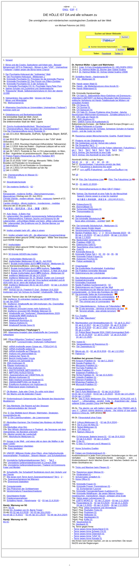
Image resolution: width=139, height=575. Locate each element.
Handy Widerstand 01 (87, 88)
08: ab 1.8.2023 (116, 327)
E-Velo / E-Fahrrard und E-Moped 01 (93, 444)
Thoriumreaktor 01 (85, 211)
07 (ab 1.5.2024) (101, 235)
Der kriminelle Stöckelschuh (88, 218)
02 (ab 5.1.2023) (105, 361)
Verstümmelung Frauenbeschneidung (24, 491)
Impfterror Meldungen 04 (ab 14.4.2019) (27, 275)
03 (4, 139)
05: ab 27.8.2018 (118, 325)
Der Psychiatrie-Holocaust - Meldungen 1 (26, 77)
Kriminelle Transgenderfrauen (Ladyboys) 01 (97, 491)
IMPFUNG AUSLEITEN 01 (21, 372)
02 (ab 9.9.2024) (101, 503)
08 (4, 158)
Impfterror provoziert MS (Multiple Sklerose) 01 (29, 311)
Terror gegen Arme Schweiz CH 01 (90, 531)
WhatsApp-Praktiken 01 (86, 382)
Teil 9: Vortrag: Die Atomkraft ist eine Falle (91, 155)
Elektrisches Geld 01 (86, 245)
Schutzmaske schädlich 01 (87, 477)
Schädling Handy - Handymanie (21, 500)
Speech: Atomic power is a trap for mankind (97, 196)
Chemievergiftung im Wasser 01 (23, 175)
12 (4, 170)
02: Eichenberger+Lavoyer (89, 489)
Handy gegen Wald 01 (87, 84)
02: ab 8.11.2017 (122, 323)
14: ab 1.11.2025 (84, 337)
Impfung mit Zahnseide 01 (21, 361)
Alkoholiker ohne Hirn (17, 427)
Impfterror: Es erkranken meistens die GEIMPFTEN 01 (33, 299)
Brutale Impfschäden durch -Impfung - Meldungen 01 (37, 263)
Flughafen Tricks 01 (93, 510)
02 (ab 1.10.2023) (59, 285)
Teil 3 (94, 150)
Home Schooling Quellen (87, 448)
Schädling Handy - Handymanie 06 (91, 77)
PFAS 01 (12, 177)
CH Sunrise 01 (83, 107)
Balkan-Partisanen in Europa (88, 126)
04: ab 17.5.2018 (101, 325)
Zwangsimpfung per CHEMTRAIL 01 (27, 375)
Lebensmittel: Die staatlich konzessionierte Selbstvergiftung (34, 216)
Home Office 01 (82, 479)
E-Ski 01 (80, 441)
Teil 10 (75, 162)
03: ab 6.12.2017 (83, 325)
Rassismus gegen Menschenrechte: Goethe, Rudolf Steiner (103, 136)
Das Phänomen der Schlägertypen (23, 489)
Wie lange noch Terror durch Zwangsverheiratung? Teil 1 (33, 477)
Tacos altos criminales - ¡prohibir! (90, 221)
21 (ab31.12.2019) (88, 184)
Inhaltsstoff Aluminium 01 (20, 320)
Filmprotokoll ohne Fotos (89, 418)
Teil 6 (114, 150)
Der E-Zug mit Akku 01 (87, 425)
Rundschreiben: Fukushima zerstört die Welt (100, 164)
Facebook (106, 53)
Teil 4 (101, 150)
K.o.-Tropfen (81, 316)
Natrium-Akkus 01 (85, 432)
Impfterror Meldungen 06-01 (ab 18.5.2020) (29, 285)
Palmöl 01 (80, 354)
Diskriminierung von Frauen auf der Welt (94, 287)
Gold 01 (80, 249)
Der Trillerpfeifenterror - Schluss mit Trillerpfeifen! (98, 306)
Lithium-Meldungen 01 (87, 422)
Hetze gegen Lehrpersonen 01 (91, 498)
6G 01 (6, 522)
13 (93, 162)
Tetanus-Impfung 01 (18, 323)
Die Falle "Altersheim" (85, 318)
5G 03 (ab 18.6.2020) (40, 512)
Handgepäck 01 (91, 517)
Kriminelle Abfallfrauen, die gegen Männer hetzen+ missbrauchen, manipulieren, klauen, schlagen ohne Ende (99, 494)
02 (31, 187)
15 (103, 162)
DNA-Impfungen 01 (16, 363)
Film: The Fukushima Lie (120, 179)
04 (4, 144)
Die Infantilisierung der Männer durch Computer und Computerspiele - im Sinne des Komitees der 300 (98, 291)
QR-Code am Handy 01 (87, 117)
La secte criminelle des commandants (96, 297)
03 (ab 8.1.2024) (12, 287)
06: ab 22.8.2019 (83, 327)
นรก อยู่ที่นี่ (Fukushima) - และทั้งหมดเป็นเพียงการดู (103, 169)
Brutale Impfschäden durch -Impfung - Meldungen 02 (37, 273)
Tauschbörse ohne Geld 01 (89, 247)
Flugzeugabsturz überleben (20, 446)
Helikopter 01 (90, 515)
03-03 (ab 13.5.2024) (124, 394)
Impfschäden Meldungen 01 (22, 259)
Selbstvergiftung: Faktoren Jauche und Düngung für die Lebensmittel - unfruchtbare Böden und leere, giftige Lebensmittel (33, 219)
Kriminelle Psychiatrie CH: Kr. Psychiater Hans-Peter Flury (35, 86)
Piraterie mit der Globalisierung (89, 141)
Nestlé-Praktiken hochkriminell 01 (90, 285)
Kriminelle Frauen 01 (86, 484)
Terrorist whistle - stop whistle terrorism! (97, 311)
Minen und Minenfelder (16, 100)
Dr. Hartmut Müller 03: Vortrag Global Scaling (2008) (103, 72)
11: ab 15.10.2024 (83, 335)
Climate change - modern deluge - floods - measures (27, 198)
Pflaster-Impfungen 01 (17, 365)
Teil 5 (107, 150)
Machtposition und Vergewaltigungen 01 (94, 323)
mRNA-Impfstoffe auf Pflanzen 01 (24, 351)
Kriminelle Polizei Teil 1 (86, 254)
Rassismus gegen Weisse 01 (90, 472)
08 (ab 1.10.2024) (119, 235)
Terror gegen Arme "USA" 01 (87, 536)
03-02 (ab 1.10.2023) (103, 394)
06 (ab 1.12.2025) (119, 505)
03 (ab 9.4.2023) (84, 439)
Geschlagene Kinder (16, 496)
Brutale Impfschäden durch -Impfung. (36, 268)
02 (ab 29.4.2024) (108, 422)
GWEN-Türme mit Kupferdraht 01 (93, 122)
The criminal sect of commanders (94, 301)
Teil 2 (51, 460)
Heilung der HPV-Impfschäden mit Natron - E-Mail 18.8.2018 (39, 271)
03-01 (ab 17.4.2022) (81, 394)
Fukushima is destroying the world (96, 167)
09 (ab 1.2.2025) (83, 237)
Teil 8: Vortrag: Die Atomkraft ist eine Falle (91, 152)
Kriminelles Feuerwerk (85, 282)
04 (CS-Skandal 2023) (115, 233)
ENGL (65, 9)
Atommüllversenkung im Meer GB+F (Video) (99, 189)
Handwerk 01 (82, 524)
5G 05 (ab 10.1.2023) (36, 515)
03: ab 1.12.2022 (116, 351)
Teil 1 (80, 150)
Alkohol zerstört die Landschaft (22, 434)
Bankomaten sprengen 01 (89, 240)
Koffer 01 (88, 519)
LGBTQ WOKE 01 (84, 500)
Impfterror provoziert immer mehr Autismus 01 (29, 309)
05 (4, 146)
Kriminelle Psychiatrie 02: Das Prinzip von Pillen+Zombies (34, 81)
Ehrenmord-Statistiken (18, 481)
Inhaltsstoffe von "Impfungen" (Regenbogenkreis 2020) (34, 313)
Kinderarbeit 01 (84, 474)
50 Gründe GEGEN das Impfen (23, 254)
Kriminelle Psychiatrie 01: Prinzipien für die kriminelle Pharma (35, 79)
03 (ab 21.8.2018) (50, 500)
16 (107, 162)
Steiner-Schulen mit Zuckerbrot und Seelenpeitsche (30, 88)
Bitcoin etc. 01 (82, 351)
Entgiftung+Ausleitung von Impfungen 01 (28, 384)
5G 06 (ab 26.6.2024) (57, 515)
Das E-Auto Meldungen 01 (87, 391)
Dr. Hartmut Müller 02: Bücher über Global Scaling (102, 69)
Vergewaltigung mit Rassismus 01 (92, 344)
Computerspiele (14, 486)
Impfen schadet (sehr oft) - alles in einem (26, 230)
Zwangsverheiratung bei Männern (23, 479)
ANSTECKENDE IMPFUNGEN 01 (25, 370)
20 (77, 184)
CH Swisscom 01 (85, 110)
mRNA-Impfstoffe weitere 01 (22, 349)
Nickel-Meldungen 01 (87, 427)
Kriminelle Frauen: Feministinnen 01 (93, 486)
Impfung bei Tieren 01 (19, 356)
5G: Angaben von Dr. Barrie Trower (26, 510)
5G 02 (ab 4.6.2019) (19, 512)
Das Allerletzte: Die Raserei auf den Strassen (28, 406)
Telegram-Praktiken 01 (85, 380)
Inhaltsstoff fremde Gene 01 (22, 325)
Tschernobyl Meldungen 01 (89, 209)
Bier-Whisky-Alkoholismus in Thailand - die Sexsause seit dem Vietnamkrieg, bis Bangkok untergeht (34, 430)
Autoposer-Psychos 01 (87, 259)
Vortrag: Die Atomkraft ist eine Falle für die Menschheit (102, 194)
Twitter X (119, 53)
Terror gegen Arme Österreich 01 (89, 534)
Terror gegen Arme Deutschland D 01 (91, 529)
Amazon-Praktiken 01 (86, 361)
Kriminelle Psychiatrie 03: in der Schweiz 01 (27, 84)
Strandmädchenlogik (16, 182)
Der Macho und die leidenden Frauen (24, 394)
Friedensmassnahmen (17, 498)
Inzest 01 (81, 342)
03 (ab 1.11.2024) (120, 500)
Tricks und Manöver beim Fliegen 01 (92, 467)
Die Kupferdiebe (82, 268)
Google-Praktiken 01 (85, 363)
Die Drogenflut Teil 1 (84, 145)
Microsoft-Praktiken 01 (86, 384)
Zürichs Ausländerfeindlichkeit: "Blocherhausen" (29, 126)
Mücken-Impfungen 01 (19, 377)
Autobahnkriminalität (84, 280)
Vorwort (9, 60)
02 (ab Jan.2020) (11, 301)
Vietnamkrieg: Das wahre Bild (19, 98)
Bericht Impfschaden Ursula (22, 358)
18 (77, 175)
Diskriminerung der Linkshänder (90, 273)
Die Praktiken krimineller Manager (91, 271)
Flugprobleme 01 (84, 503)
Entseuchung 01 (84, 204)
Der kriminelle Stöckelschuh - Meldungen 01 (97, 226)
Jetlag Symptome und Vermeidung (100, 508)
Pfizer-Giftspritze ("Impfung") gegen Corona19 (29, 339)
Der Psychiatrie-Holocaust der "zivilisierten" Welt (28, 74)
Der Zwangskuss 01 (85, 346)
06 (4, 151)
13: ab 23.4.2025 (118, 335)
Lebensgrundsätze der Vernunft (21, 408)
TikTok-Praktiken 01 (85, 375)
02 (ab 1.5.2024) (102, 500)
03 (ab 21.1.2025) (119, 503)
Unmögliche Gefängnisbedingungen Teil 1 (26, 460)
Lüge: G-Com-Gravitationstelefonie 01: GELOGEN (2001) (106, 67)
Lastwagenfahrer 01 (84, 389)
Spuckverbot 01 (84, 522)
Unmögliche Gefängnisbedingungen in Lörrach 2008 (32, 463)
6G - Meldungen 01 (86, 79)
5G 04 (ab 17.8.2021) (13, 515)
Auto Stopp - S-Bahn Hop (18, 214)
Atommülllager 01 (84, 207)
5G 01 (11, 508)
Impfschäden (15, 245)
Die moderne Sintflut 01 (18, 187)
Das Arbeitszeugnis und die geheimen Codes (96, 278)
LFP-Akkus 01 (83, 429)
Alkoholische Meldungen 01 (22, 436)
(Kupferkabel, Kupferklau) (102, 268)
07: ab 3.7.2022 (100, 327)
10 (4, 165)
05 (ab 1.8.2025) (101, 505)
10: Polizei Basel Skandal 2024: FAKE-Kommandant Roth (102, 332)
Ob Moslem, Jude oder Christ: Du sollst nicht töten (30, 391)
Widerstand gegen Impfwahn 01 (23, 387)
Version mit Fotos (43, 98)
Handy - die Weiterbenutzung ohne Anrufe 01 (98, 86)
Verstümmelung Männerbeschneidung (93, 230)
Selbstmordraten (83, 216)
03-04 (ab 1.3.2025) (81, 396)
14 (98, 162)
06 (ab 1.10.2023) (83, 235)
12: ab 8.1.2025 (101, 335)
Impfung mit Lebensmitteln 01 (22, 354)
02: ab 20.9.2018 (98, 351)
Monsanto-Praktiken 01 (87, 365)
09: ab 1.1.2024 (82, 330)
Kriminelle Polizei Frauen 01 (90, 256)
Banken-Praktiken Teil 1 (86, 233)
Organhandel (81, 266)
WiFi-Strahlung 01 (86, 119)
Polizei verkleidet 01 (85, 261)
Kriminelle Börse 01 (85, 252)
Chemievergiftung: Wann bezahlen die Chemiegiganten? (33, 129)
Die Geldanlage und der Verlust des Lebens (95, 143)
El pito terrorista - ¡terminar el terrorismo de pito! (101, 309)
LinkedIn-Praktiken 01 (86, 377)
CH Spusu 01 (83, 105)
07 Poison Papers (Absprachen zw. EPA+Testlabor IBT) (29, 156)
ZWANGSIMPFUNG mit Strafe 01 (24, 382)
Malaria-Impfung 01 (18, 318)
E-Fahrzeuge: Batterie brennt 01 (92, 436)
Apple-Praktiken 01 (85, 370)
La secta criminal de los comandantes (96, 299)
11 (4, 168)
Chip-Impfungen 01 (17, 368)
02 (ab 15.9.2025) (104, 375)
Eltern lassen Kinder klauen (88, 228)
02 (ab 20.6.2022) (116, 436)
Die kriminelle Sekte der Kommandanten (94, 294)
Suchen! (125, 37)
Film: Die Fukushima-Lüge (91, 179)
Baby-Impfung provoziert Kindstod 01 (26, 380)
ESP (72, 9)
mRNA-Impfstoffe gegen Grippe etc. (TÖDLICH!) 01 (33, 346)
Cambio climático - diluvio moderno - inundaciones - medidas (31, 203)
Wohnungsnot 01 (16, 103)
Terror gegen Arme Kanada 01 (88, 538)
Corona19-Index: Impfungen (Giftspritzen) (36, 342)
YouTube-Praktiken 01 (86, 368)
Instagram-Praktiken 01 (87, 372)
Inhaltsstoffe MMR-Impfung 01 (23, 316)
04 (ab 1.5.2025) (101, 439)
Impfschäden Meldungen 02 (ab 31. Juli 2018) (30, 261)
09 (4, 161)
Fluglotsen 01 (90, 512)
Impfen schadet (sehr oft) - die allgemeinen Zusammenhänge (37, 235)
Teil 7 (121, 150)
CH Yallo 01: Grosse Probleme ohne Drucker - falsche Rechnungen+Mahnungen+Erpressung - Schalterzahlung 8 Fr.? (101, 113)
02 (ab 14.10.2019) (111, 391)
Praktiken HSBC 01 (86, 242)
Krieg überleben (15, 448)
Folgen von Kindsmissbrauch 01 (90, 453)
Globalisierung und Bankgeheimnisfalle (24, 114)
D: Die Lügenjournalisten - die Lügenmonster (29, 418)
